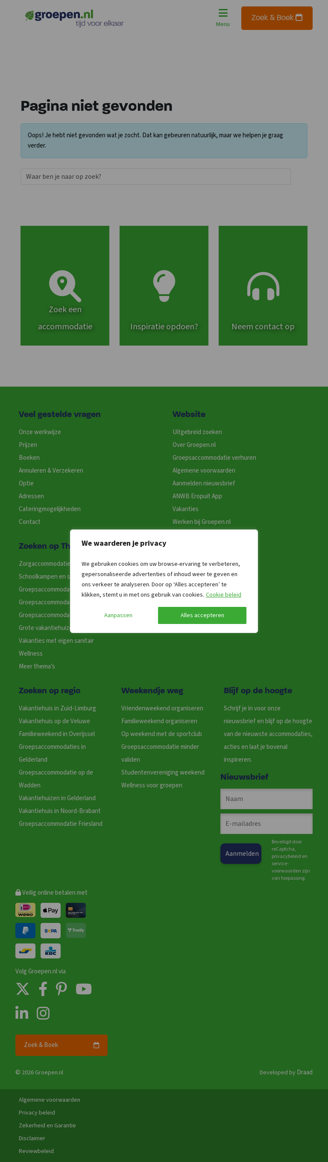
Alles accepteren (202, 615)
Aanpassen (118, 615)
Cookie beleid (223, 595)
